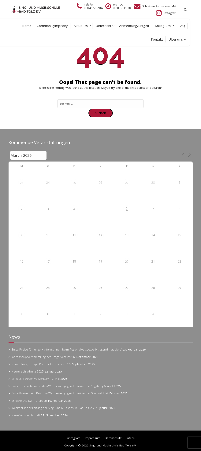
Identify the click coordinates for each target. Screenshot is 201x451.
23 (21, 183)
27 (126, 183)
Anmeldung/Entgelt (134, 26)
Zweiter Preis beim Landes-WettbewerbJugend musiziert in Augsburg (57, 386)
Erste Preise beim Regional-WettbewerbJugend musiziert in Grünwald (58, 393)
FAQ (181, 26)
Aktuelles (81, 26)
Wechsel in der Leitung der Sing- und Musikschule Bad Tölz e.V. (53, 408)
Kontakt (157, 39)
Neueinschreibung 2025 (28, 371)
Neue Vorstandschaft (26, 415)
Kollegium (163, 26)
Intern (130, 438)
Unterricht (103, 26)
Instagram (73, 438)
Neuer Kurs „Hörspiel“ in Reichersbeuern (39, 364)
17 (48, 262)
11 (74, 235)
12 (100, 235)
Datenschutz (113, 438)
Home (26, 26)
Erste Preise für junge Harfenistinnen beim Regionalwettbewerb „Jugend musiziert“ (67, 349)
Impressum (92, 438)
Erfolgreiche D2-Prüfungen (29, 400)
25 (74, 183)
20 (126, 262)
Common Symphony (52, 26)
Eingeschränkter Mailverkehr (30, 378)
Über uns (176, 39)
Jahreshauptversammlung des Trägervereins (41, 357)
